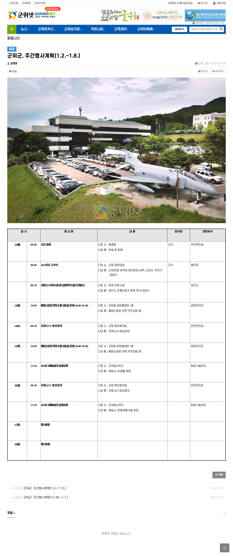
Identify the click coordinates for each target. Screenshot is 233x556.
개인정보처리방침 (34, 523)
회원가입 (219, 3)
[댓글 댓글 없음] (13, 71)
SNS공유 (218, 71)
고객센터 (120, 29)
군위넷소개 (15, 523)
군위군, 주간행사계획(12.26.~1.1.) (45, 453)
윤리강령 (67, 523)
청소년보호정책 (85, 523)
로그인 (203, 3)
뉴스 (24, 29)
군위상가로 (72, 29)
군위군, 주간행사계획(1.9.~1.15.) (44, 444)
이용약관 (53, 523)
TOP (225, 548)
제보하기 (179, 29)
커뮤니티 (97, 29)
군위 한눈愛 (53, 9)
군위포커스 (46, 29)
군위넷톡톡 (145, 29)
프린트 (203, 71)
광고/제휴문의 (105, 523)
